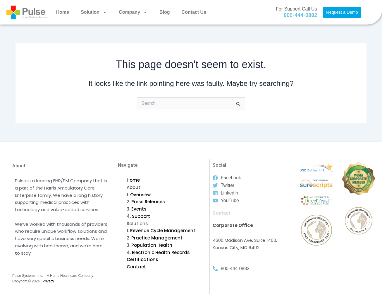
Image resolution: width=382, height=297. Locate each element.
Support (141, 216)
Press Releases (148, 202)
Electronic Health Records (161, 252)
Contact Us (194, 12)
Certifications (142, 259)
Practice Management (157, 238)
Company (133, 12)
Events (139, 209)
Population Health (151, 245)
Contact (136, 267)
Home (62, 12)
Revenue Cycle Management (162, 230)
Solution (94, 12)
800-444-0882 (300, 15)
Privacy (48, 281)
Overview (140, 195)
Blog (164, 12)
